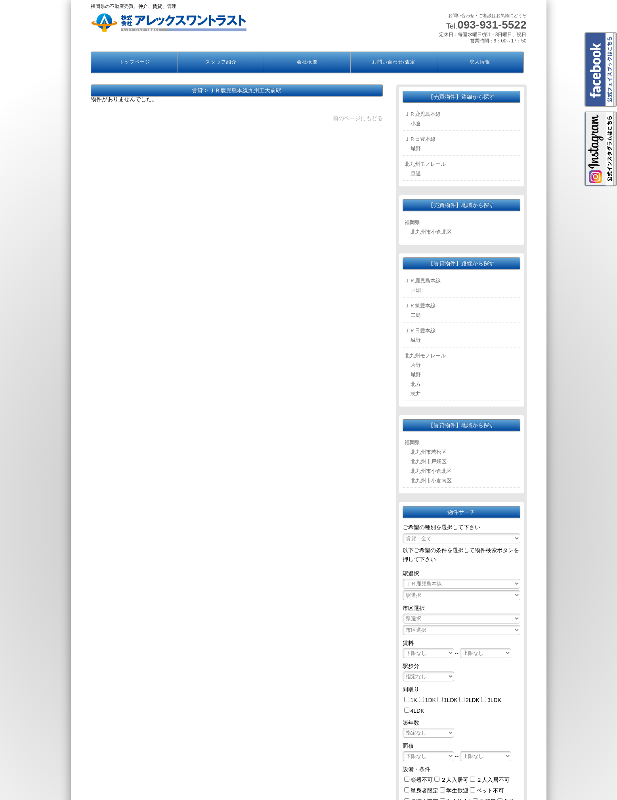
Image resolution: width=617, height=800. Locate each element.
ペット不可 (490, 790)
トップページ (134, 62)
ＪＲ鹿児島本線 (423, 114)
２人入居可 (454, 780)
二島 (416, 315)
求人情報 (480, 62)
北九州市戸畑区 (429, 461)
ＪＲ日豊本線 (420, 139)
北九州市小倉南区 (431, 480)
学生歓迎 (457, 790)
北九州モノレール (425, 164)
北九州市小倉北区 (431, 232)
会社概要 (307, 62)
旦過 (416, 173)
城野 (416, 149)
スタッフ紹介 (220, 62)
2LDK (472, 700)
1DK (430, 700)
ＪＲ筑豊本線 (420, 306)
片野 (416, 365)
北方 (416, 384)
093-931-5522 (491, 25)
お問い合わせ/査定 (393, 62)
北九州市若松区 (429, 452)
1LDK (451, 700)
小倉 (416, 124)
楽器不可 (422, 780)
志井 (416, 394)
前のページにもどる (358, 118)
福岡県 (412, 222)
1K (414, 700)
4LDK (417, 711)
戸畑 (416, 290)
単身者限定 (424, 790)
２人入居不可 (493, 780)
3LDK (494, 700)
